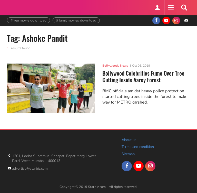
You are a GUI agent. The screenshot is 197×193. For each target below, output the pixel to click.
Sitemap (128, 153)
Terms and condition (138, 146)
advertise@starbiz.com (30, 168)
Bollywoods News (115, 66)
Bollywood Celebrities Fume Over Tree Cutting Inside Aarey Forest (143, 76)
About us (129, 139)
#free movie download (28, 20)
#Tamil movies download (76, 20)
